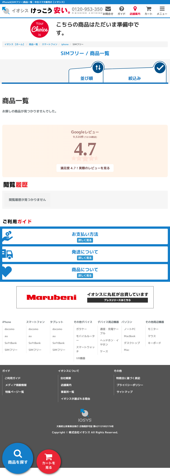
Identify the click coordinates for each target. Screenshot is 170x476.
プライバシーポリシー (130, 385)
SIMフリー (11, 350)
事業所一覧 (67, 392)
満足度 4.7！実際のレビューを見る (85, 168)
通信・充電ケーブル (109, 331)
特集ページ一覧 (14, 392)
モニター (153, 329)
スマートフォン (35, 322)
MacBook (129, 336)
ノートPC (129, 329)
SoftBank (11, 343)
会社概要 (65, 378)
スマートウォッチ (85, 349)
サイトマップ (125, 392)
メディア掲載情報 (16, 385)
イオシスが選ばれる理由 (75, 399)
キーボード (154, 343)
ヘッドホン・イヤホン (109, 342)
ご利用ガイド (13, 378)
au (6, 336)
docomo (9, 329)
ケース (104, 351)
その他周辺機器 (154, 322)
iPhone (6, 322)
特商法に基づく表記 (128, 378)
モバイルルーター (85, 338)
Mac (126, 350)
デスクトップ (132, 343)
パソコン (127, 322)
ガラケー (81, 329)
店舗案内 (66, 385)
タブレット (56, 322)
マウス (152, 336)
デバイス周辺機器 (108, 322)
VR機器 (80, 358)
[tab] (86, 72)
